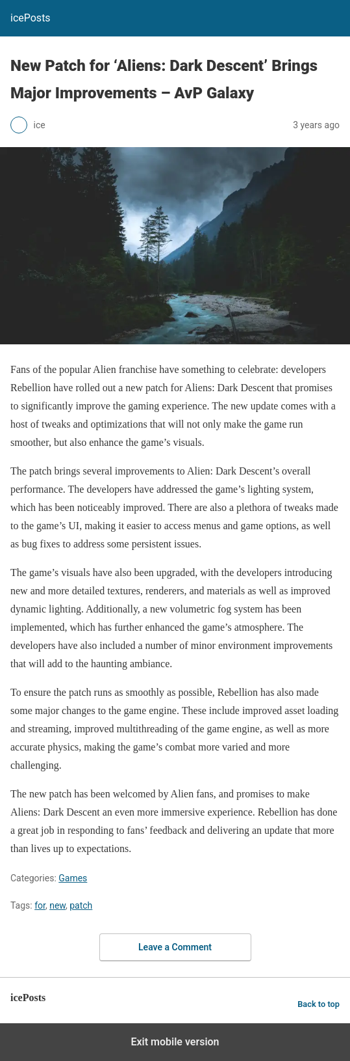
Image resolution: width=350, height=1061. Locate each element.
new (57, 905)
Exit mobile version (175, 1042)
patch (80, 905)
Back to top (318, 1004)
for (39, 905)
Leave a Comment (175, 947)
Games (72, 878)
